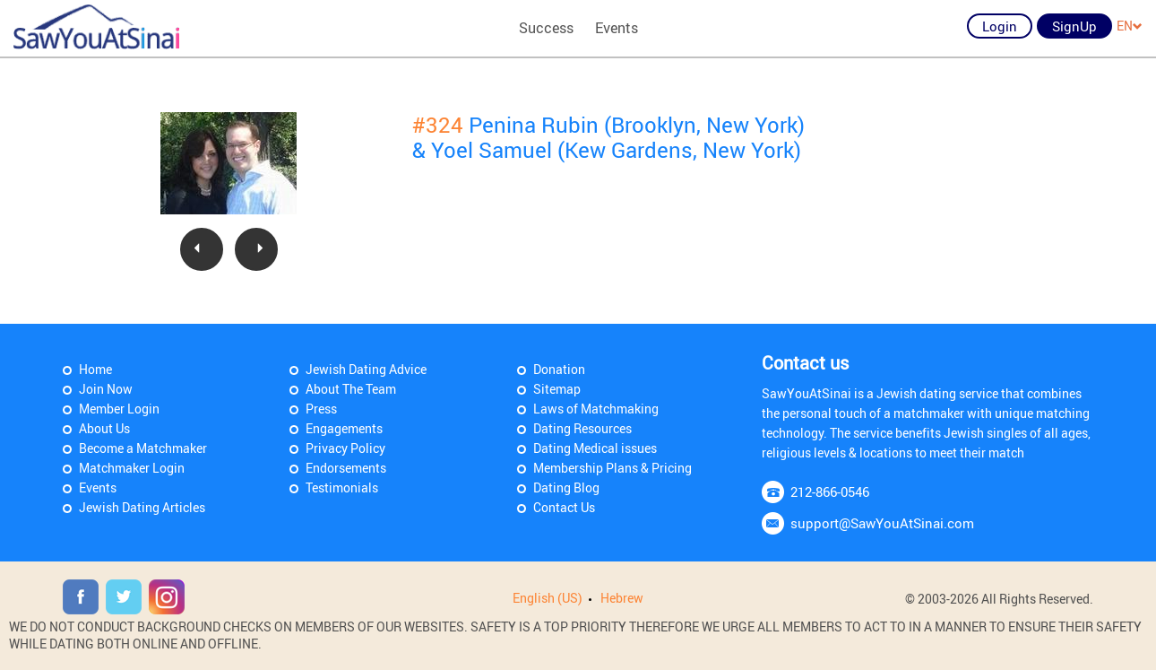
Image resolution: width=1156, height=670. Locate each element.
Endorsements (346, 467)
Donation (559, 369)
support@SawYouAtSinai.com (882, 523)
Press (321, 408)
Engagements (344, 428)
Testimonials (342, 487)
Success (546, 28)
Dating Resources (582, 428)
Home (95, 369)
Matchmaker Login (132, 467)
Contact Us (564, 507)
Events (616, 28)
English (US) (547, 597)
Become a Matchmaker (143, 448)
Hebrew (621, 597)
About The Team (351, 388)
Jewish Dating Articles (142, 507)
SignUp (1074, 26)
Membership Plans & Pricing (612, 467)
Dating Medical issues (595, 448)
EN (1130, 25)
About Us (104, 428)
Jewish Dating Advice (366, 369)
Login (999, 26)
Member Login (119, 408)
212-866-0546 (829, 491)
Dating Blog (566, 487)
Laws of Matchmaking (596, 408)
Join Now (106, 388)
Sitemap (557, 388)
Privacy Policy (345, 448)
